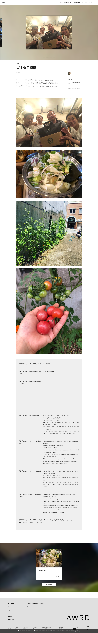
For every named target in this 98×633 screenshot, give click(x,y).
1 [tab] (44, 57)
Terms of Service (25, 626)
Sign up (90, 2)
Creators (10, 616)
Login (86, 2)
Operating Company (61, 626)
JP (73, 627)
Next (97, 32)
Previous (1, 32)
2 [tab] (47, 57)
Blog (9, 610)
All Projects (10, 626)
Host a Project (77, 2)
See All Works (49, 584)
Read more (71, 630)
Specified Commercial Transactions (47, 626)
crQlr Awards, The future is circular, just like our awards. (76, 83)
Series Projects (11, 619)
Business (29, 607)
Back (8, 595)
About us (10, 607)
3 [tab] (50, 57)
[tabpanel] (49, 32)
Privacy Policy (34, 626)
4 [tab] (54, 57)
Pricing (28, 613)
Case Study (29, 610)
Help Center (17, 626)
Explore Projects (11, 613)
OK (77, 631)
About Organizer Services (65, 2)
